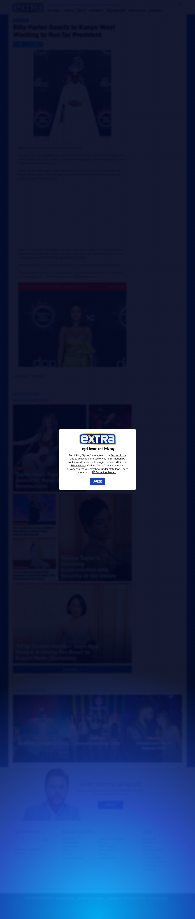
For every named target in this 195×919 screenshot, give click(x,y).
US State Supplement (104, 472)
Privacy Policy (78, 465)
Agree (97, 481)
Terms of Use (118, 455)
